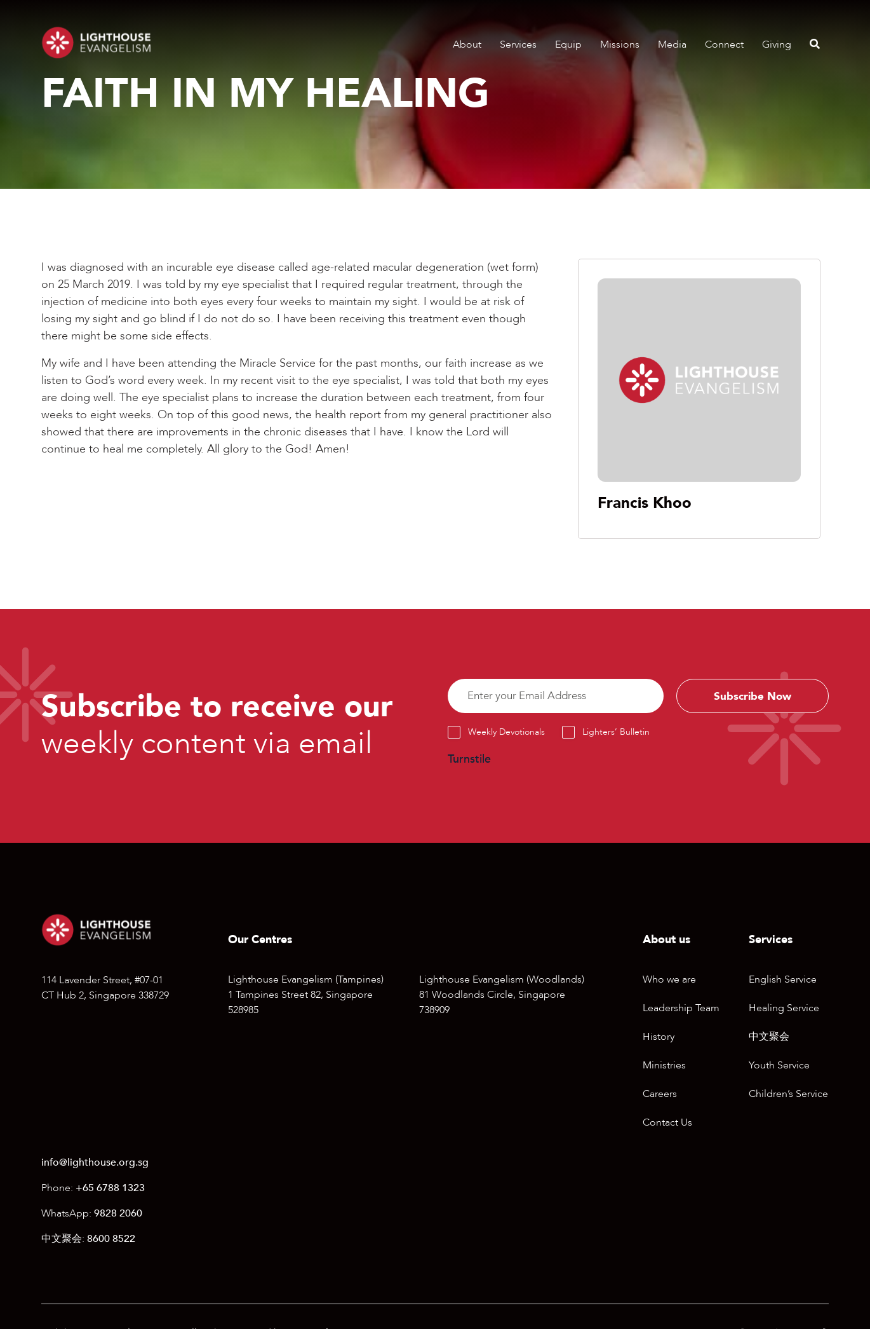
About (467, 44)
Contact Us (667, 1125)
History (658, 1039)
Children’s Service (788, 1096)
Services (518, 44)
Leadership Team (681, 1011)
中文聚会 (769, 1039)
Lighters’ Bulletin (616, 734)
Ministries (664, 1068)
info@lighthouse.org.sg (95, 1164)
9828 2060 (118, 1215)
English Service (783, 982)
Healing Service (784, 1011)
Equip (568, 44)
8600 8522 (111, 1241)
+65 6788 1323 (110, 1190)
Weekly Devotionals (506, 734)
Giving (776, 44)
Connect (724, 44)
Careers (660, 1096)
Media (672, 44)
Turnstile (469, 762)
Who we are (669, 982)
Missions (619, 44)
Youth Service (779, 1068)
